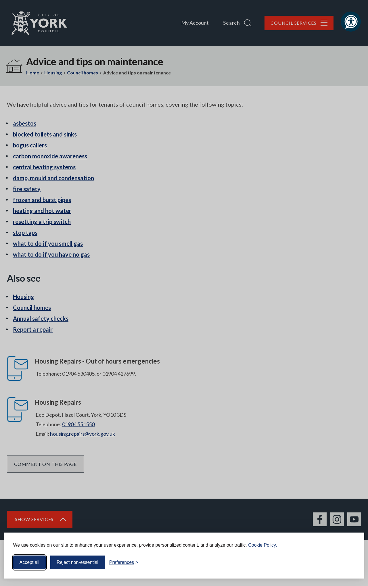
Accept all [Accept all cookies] (29, 561)
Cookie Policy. (262, 544)
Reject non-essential (77, 561)
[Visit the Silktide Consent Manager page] (351, 561)
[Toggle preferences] (123, 561)
